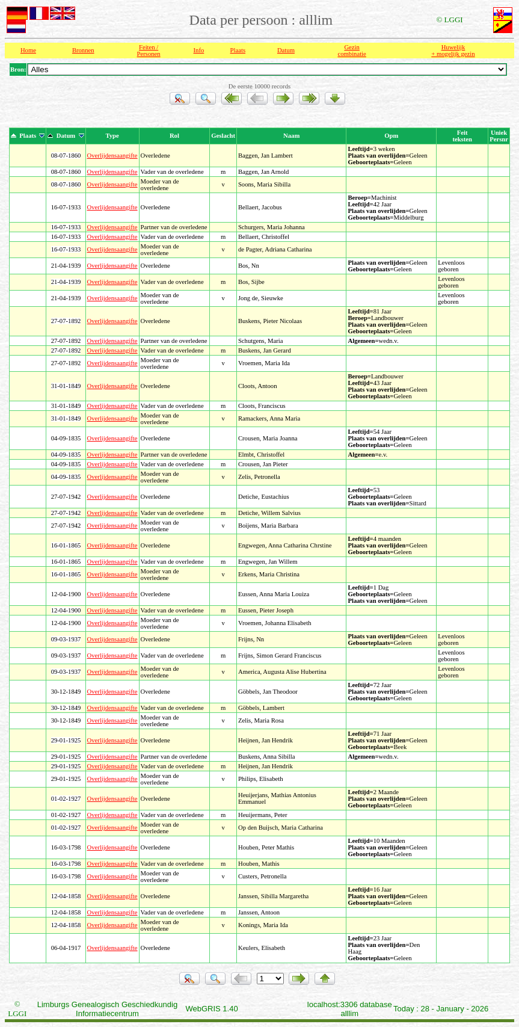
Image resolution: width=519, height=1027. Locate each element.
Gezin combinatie (351, 50)
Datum (286, 50)
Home (28, 50)
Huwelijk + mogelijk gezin (452, 50)
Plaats (237, 50)
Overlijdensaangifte (112, 155)
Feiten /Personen (149, 50)
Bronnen (83, 50)
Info (199, 50)
